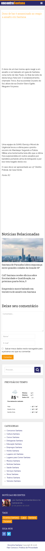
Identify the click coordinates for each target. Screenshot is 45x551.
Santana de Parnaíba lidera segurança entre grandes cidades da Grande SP (22, 266)
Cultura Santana (13, 434)
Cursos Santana (13, 437)
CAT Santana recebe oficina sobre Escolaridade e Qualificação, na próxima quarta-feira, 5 (19, 278)
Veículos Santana (14, 481)
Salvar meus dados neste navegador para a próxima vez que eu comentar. (22, 350)
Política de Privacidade (28, 548)
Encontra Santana (15, 545)
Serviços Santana (14, 471)
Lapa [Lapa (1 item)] (23, 518)
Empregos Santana (14, 447)
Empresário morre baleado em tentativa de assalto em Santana (19, 290)
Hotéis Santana (13, 451)
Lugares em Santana (15, 454)
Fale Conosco (12, 548)
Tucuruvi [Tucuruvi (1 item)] (7, 521)
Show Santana (12, 474)
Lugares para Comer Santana (18, 457)
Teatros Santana (13, 478)
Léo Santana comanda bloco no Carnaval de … (26, 501)
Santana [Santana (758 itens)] (32, 518)
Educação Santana (14, 444)
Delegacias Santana (15, 441)
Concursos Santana (14, 431)
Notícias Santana (13, 464)
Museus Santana (13, 461)
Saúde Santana (13, 468)
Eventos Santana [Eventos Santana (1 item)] (11, 518)
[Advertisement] (22, 45)
